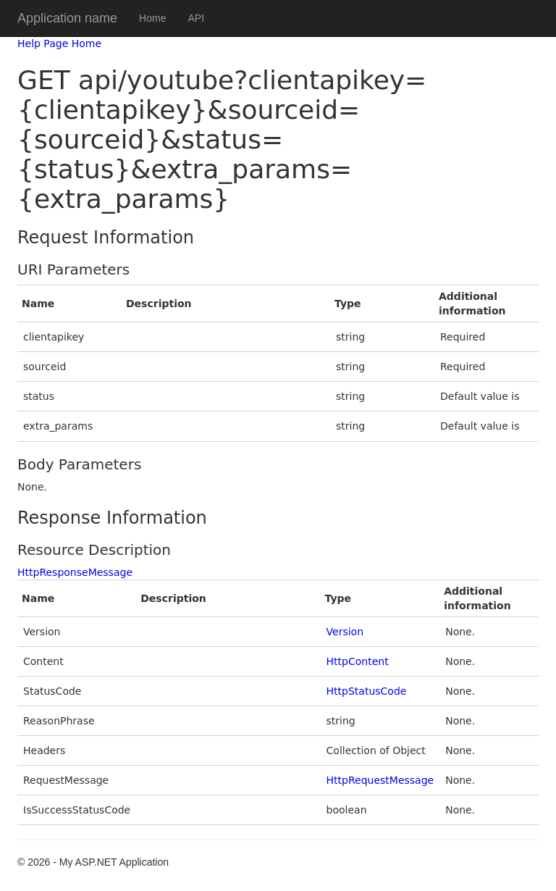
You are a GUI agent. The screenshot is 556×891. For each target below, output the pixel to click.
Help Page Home (59, 43)
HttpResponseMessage (74, 572)
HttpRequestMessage (380, 780)
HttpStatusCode (367, 691)
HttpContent (358, 661)
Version (345, 631)
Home (152, 18)
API (196, 18)
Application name (67, 18)
